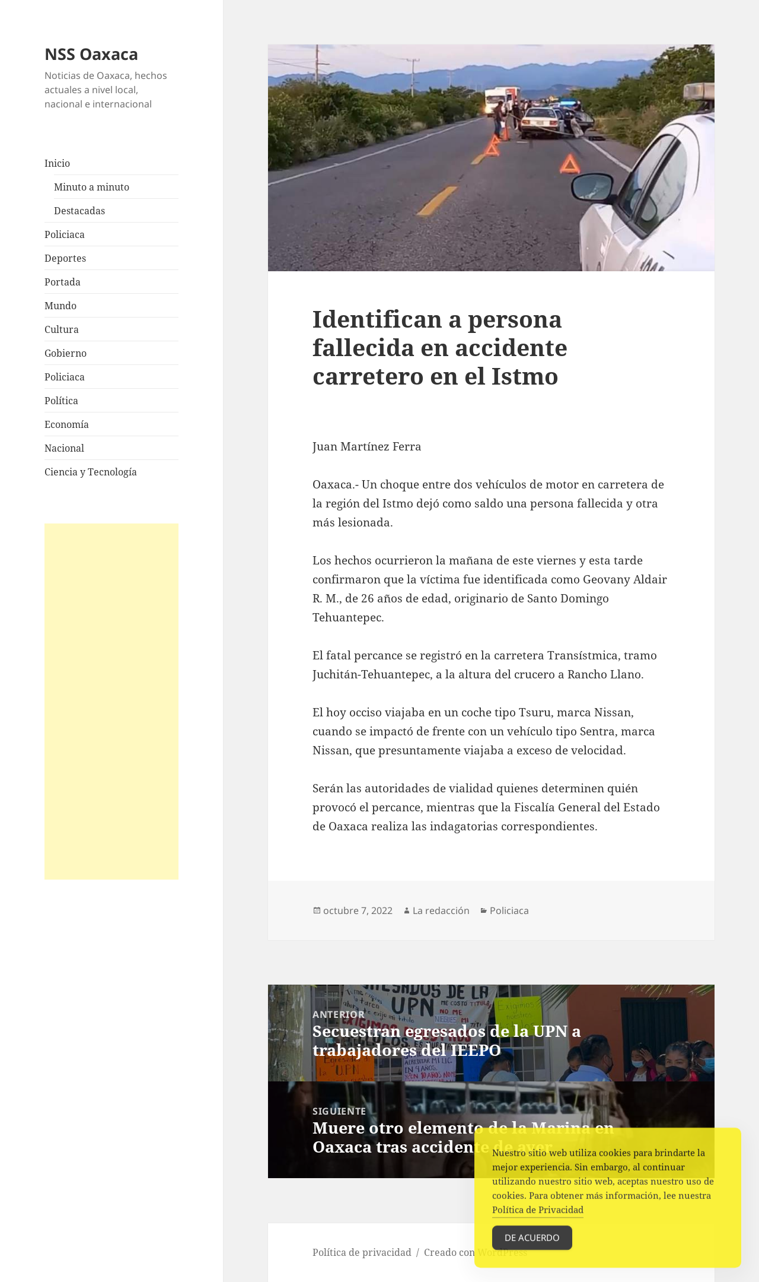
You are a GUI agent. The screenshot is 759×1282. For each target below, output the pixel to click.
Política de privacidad (362, 1252)
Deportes (65, 258)
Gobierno (65, 353)
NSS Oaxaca (91, 54)
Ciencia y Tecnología (90, 471)
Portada (62, 281)
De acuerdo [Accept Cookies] (532, 1246)
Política (61, 400)
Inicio (57, 163)
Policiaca (64, 234)
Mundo (60, 305)
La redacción (441, 910)
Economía (66, 424)
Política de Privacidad (537, 1218)
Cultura (61, 329)
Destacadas (79, 210)
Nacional (64, 448)
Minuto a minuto (91, 186)
